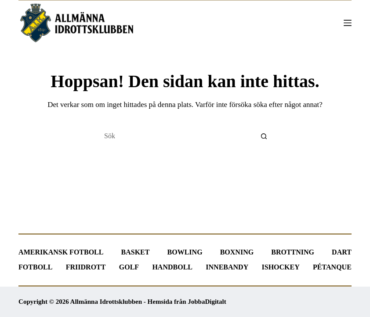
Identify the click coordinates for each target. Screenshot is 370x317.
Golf (129, 267)
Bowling (185, 252)
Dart (342, 252)
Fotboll (35, 267)
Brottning (292, 252)
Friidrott (86, 267)
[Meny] (348, 23)
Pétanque (332, 267)
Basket (135, 252)
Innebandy (227, 267)
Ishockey (281, 267)
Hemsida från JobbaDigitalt (187, 301)
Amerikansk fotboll (60, 252)
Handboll (172, 267)
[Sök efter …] (176, 136)
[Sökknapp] (264, 136)
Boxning (237, 252)
